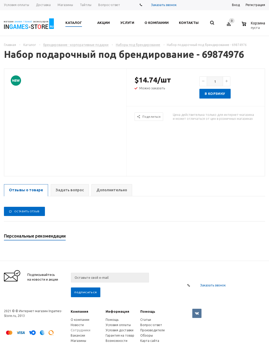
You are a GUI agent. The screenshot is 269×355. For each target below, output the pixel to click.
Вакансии (78, 335)
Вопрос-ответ (151, 325)
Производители (152, 330)
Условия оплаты (118, 325)
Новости (77, 325)
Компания (79, 311)
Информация (117, 311)
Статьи (145, 319)
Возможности (116, 340)
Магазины (78, 340)
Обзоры (146, 335)
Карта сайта (149, 340)
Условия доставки (119, 330)
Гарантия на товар (120, 335)
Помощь (147, 311)
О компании (80, 319)
